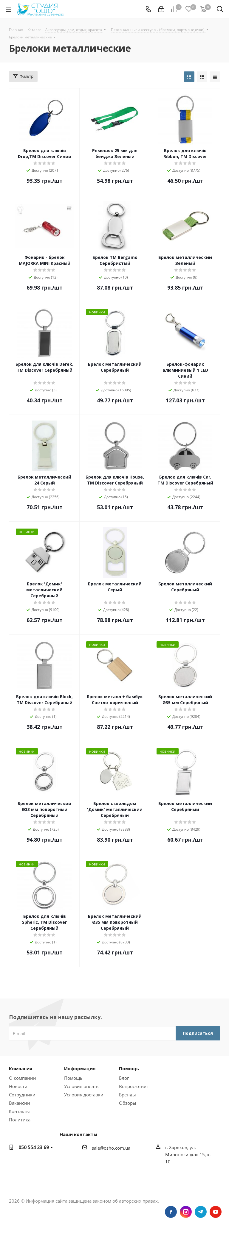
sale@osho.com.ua (111, 1148)
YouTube (216, 1212)
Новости (18, 1086)
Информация (79, 1068)
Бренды (127, 1095)
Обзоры (127, 1103)
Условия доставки (83, 1095)
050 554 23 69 (33, 1147)
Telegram (201, 1212)
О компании (22, 1078)
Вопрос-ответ (133, 1086)
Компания (20, 1068)
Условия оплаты (82, 1086)
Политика (19, 1120)
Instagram (186, 1212)
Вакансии (19, 1103)
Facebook (171, 1212)
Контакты (19, 1111)
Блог (124, 1078)
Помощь (73, 1078)
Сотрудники (22, 1095)
